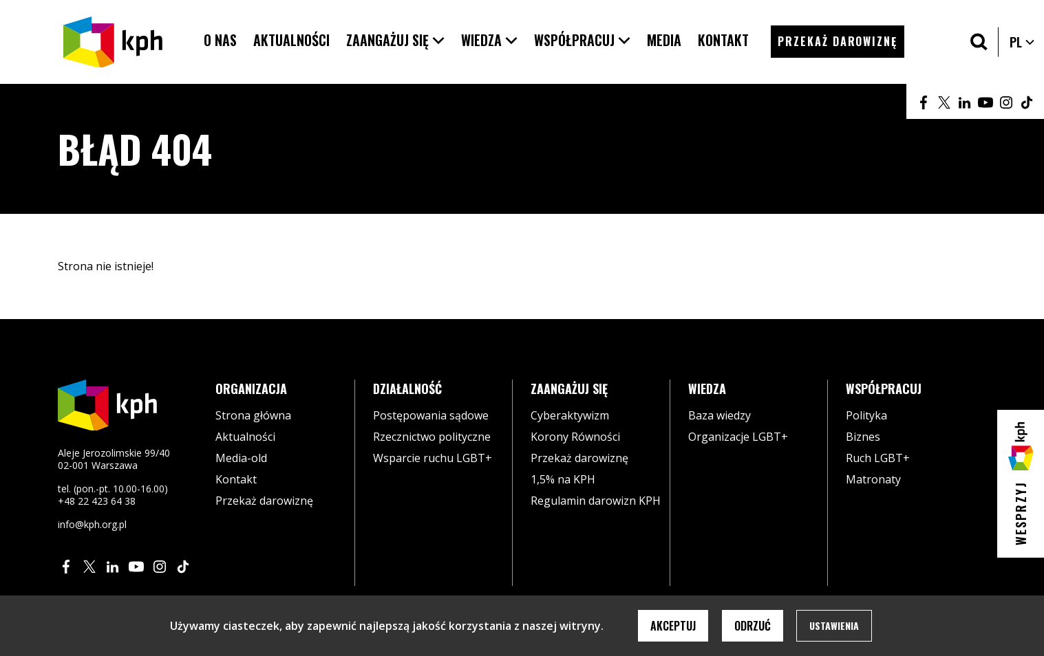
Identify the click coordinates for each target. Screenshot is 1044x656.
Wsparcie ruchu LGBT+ (432, 458)
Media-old (241, 458)
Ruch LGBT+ (878, 458)
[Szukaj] (979, 41)
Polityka (866, 415)
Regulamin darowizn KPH (596, 500)
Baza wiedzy (719, 415)
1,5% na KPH (563, 479)
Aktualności (245, 436)
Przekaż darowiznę (264, 500)
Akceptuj (673, 625)
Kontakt (236, 479)
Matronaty (873, 479)
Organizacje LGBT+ (738, 436)
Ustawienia (834, 625)
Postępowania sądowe (431, 415)
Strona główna (253, 415)
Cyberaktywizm (570, 415)
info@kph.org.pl (92, 524)
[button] (395, 40)
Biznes (863, 436)
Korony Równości (575, 436)
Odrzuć (752, 625)
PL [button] (1023, 42)
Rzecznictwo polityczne (432, 436)
